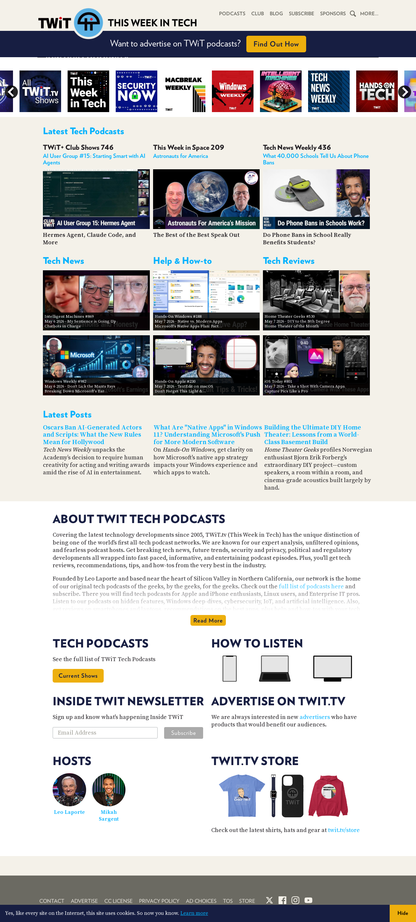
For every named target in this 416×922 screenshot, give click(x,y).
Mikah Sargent (109, 815)
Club (257, 14)
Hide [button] (402, 913)
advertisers (315, 717)
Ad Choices (201, 901)
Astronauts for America (180, 155)
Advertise (84, 901)
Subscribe (301, 14)
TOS (228, 901)
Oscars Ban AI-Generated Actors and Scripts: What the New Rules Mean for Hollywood (92, 435)
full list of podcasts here (311, 586)
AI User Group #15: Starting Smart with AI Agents (94, 159)
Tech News (63, 260)
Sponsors (333, 14)
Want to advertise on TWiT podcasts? (208, 44)
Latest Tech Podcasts (83, 130)
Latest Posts (67, 414)
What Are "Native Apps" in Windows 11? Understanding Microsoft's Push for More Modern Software (207, 435)
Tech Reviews (289, 260)
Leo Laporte (69, 812)
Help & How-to (182, 260)
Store (247, 901)
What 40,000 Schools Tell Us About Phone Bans (316, 159)
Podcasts (231, 14)
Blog (275, 14)
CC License (118, 901)
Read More (208, 620)
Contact (51, 901)
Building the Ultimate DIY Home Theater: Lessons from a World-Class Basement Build (312, 435)
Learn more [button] (194, 913)
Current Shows (78, 675)
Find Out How (276, 44)
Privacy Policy (159, 901)
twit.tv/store (344, 830)
